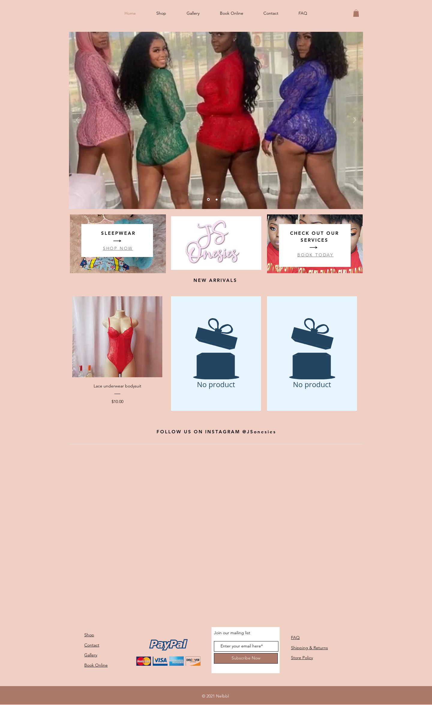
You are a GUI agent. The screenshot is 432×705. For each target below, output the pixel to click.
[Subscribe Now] (246, 658)
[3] (224, 199)
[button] (356, 13)
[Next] (354, 120)
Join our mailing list (232, 632)
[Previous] (77, 120)
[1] (217, 199)
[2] (208, 199)
